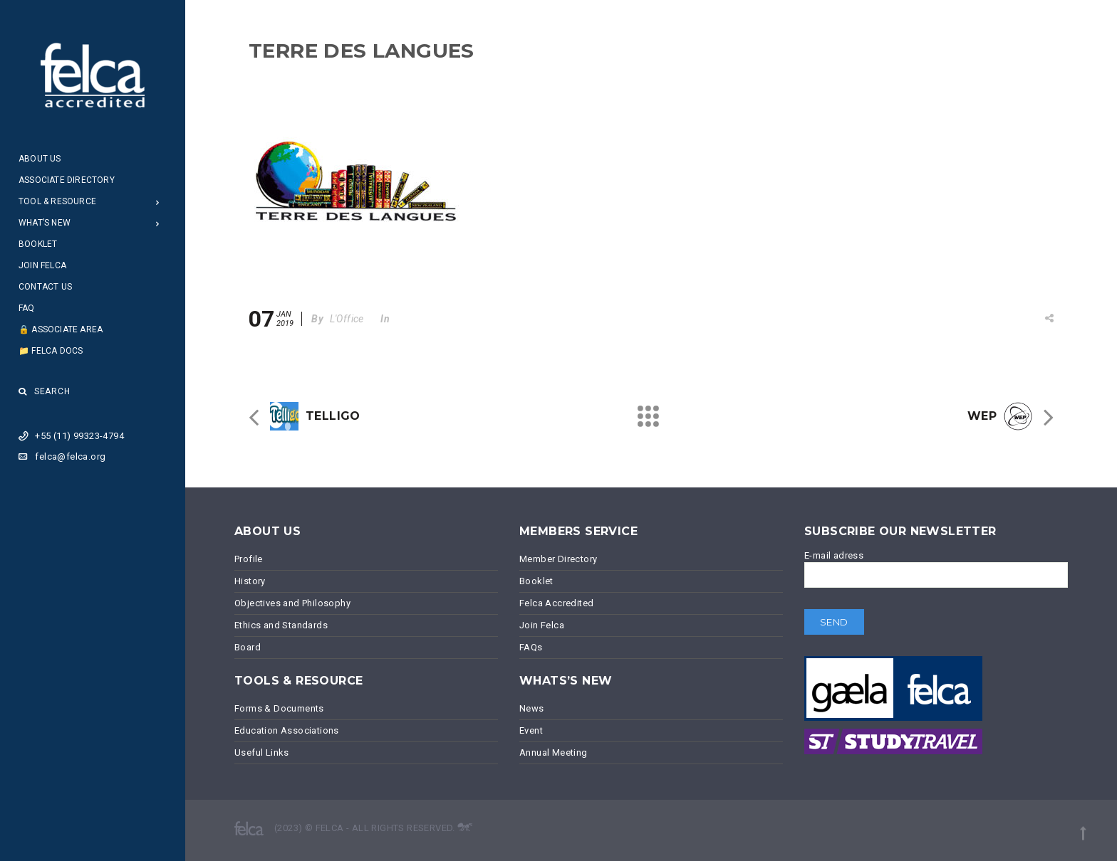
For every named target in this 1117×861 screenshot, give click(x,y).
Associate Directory (67, 180)
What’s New (45, 223)
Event (531, 730)
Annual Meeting (553, 752)
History (250, 581)
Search (45, 391)
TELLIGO (333, 416)
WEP (982, 416)
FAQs (531, 647)
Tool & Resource (57, 201)
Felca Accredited (556, 603)
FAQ (27, 308)
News (531, 708)
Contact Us (45, 287)
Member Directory (558, 559)
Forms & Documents (279, 708)
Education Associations (286, 730)
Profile (248, 559)
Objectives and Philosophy (292, 603)
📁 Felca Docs (51, 351)
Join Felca (42, 265)
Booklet (38, 244)
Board (247, 647)
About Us (40, 159)
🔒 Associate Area (61, 329)
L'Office (347, 318)
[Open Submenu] (158, 202)
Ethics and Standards (281, 625)
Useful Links (261, 752)
